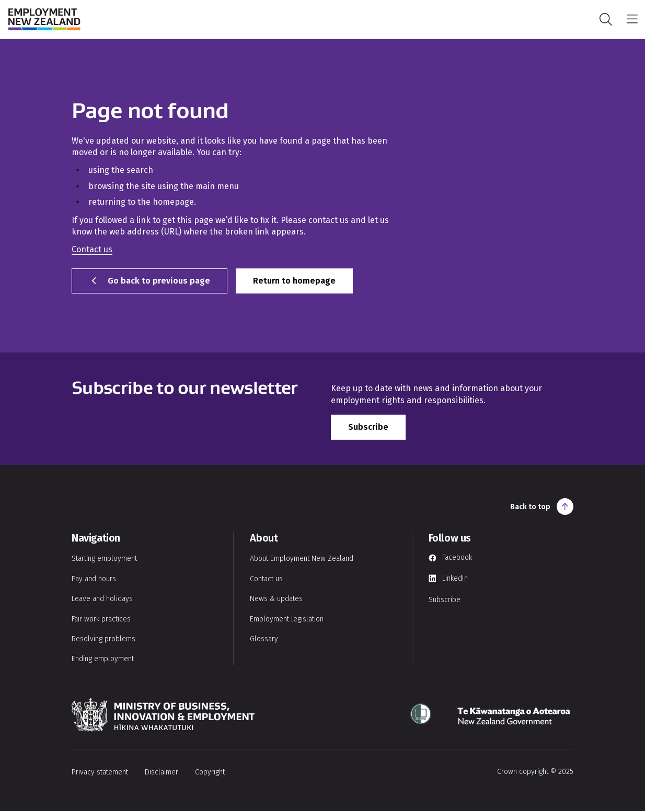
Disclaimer (161, 772)
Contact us (92, 249)
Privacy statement (100, 772)
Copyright (210, 772)
